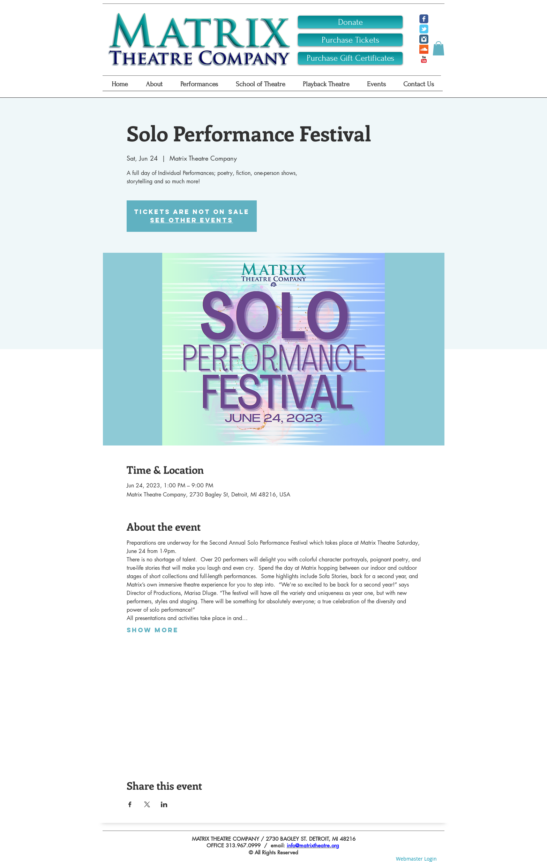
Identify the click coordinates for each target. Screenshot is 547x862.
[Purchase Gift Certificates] (350, 58)
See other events (191, 220)
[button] (438, 48)
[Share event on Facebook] (130, 804)
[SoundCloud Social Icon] (423, 49)
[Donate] (350, 22)
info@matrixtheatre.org (313, 845)
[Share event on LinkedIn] (164, 804)
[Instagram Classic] (423, 39)
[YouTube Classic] (423, 59)
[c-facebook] (423, 18)
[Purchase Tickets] (350, 40)
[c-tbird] (423, 29)
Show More (153, 630)
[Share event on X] (147, 804)
